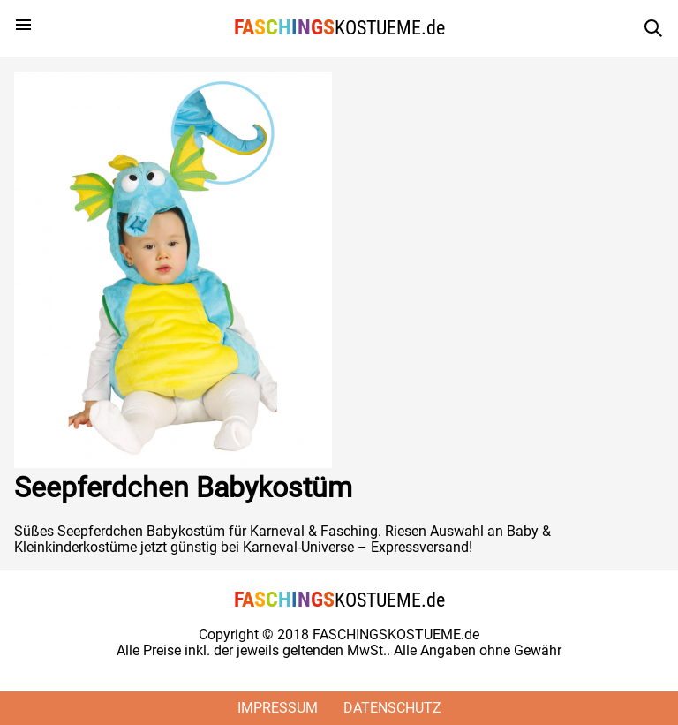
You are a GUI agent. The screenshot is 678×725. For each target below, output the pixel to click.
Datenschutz (392, 707)
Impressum (277, 707)
